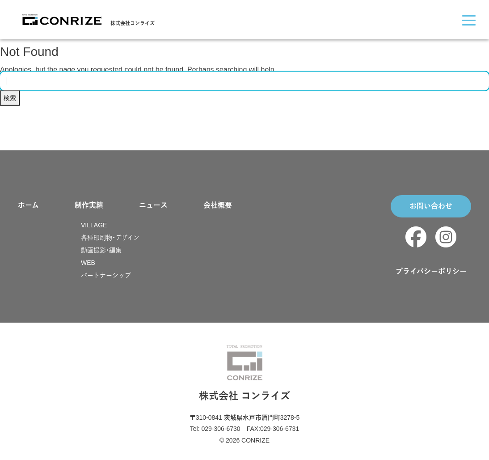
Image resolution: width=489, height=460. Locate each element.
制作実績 (89, 205)
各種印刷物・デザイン (110, 237)
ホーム (28, 205)
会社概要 (217, 205)
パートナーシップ (106, 275)
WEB (88, 262)
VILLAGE (94, 225)
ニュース (153, 205)
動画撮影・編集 (101, 250)
